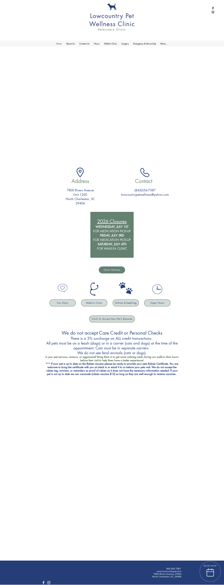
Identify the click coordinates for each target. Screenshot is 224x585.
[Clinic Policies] (112, 269)
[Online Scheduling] (126, 302)
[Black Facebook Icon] (213, 8)
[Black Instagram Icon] (213, 12)
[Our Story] (62, 302)
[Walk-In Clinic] (94, 302)
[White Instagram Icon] (49, 582)
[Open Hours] (157, 302)
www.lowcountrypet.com (169, 571)
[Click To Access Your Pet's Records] (112, 318)
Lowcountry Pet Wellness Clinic (112, 20)
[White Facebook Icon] (43, 582)
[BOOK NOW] (210, 571)
